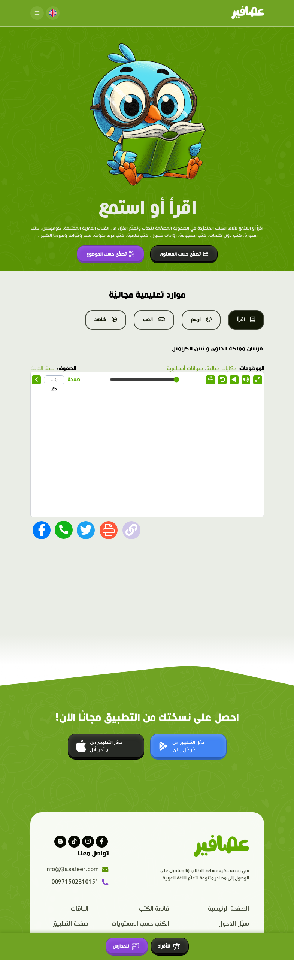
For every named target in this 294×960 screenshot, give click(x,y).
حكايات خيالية (221, 369)
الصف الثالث (42, 369)
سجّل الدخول (234, 923)
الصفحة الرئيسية (228, 908)
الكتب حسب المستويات (140, 923)
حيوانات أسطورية (185, 369)
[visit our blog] (60, 842)
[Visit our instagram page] (88, 842)
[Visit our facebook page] (102, 842)
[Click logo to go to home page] (247, 13)
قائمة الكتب (154, 908)
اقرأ (246, 320)
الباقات (79, 908)
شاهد (105, 320)
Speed (210, 378)
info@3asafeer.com (77, 869)
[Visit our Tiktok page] (74, 842)
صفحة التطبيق (70, 923)
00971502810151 (80, 882)
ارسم (201, 320)
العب (154, 320)
